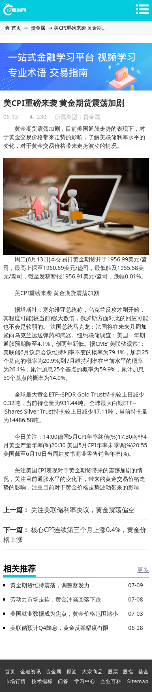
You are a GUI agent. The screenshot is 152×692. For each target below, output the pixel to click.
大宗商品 (92, 671)
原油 (71, 671)
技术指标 (42, 681)
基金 (143, 671)
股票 (113, 671)
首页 (13, 27)
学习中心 (84, 681)
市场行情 (15, 681)
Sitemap (138, 681)
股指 (128, 671)
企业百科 (111, 681)
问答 (63, 681)
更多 (143, 569)
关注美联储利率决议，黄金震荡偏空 (83, 509)
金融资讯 (30, 671)
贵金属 (38, 27)
